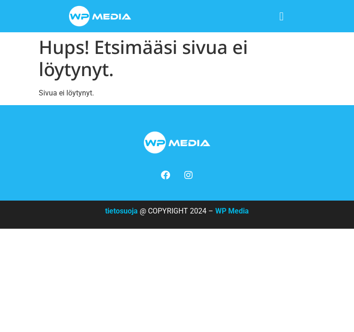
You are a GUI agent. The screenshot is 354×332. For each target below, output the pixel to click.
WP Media (232, 211)
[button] (281, 16)
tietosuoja (121, 211)
